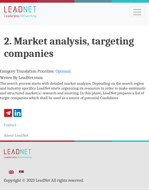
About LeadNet (16, 135)
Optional (63, 71)
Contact (10, 125)
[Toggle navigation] (137, 11)
